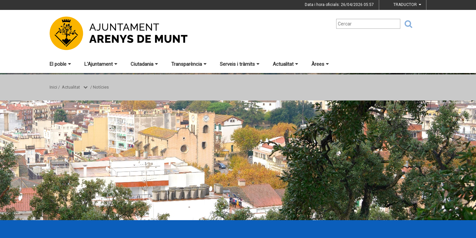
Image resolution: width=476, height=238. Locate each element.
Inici (53, 87)
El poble (60, 64)
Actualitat (285, 64)
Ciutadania (144, 64)
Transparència (189, 64)
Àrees (320, 64)
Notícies (101, 87)
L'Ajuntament (100, 64)
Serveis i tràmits (239, 64)
